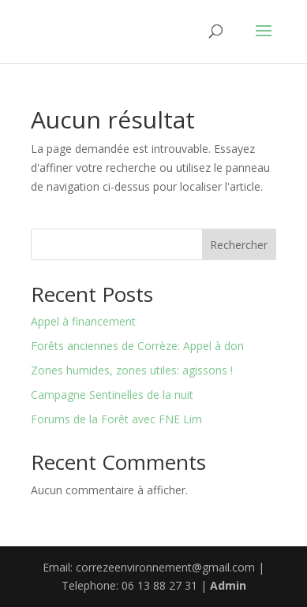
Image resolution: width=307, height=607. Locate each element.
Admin (228, 585)
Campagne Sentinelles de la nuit (112, 394)
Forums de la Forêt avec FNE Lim (116, 418)
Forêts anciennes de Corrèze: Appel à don (137, 345)
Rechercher (239, 244)
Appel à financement (83, 321)
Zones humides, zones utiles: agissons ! (132, 370)
